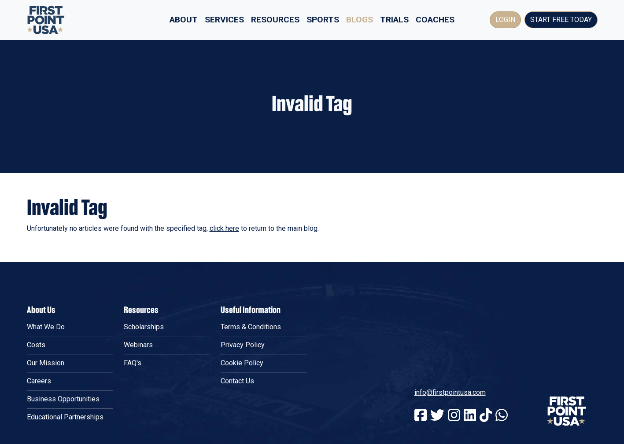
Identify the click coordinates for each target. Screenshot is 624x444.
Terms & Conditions (251, 327)
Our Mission (45, 363)
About (184, 20)
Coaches (435, 20)
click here (224, 228)
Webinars (138, 345)
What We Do (46, 327)
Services (224, 20)
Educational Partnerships (65, 417)
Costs (36, 345)
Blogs (359, 20)
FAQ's (132, 363)
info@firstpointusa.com (450, 392)
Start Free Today (561, 19)
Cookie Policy (242, 363)
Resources (275, 20)
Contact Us (237, 381)
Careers (39, 381)
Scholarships (144, 327)
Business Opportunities (63, 399)
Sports (322, 20)
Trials (394, 20)
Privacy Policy (243, 345)
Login (505, 19)
